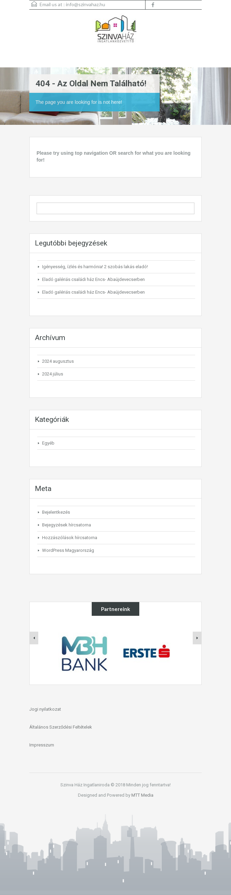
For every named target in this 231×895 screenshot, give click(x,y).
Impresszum (41, 744)
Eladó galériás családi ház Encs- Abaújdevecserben (93, 279)
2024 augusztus (58, 361)
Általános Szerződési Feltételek (60, 727)
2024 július (52, 373)
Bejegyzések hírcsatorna (66, 524)
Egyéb (48, 443)
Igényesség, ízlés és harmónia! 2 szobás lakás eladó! (95, 266)
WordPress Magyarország (68, 550)
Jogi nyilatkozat (45, 709)
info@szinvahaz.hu (85, 4)
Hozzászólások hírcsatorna (69, 537)
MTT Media (142, 795)
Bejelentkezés (56, 512)
